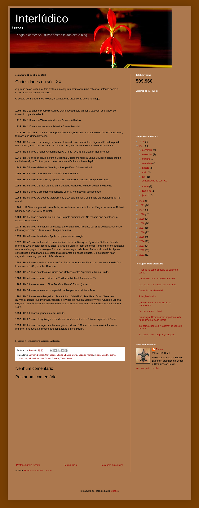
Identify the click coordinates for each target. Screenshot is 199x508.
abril (144, 177)
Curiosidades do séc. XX (154, 180)
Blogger (114, 491)
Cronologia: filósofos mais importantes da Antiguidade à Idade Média (160, 318)
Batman (32, 355)
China (74, 355)
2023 (142, 201)
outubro (146, 159)
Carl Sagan (50, 355)
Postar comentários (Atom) (38, 470)
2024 (142, 146)
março (145, 186)
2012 (142, 250)
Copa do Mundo (85, 355)
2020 (142, 214)
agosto (146, 168)
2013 (142, 246)
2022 (142, 205)
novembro (147, 154)
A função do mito (147, 296)
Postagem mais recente (28, 465)
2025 (142, 141)
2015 (142, 237)
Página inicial (70, 465)
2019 (142, 218)
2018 (142, 223)
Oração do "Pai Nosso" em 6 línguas (157, 284)
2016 (142, 232)
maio (145, 172)
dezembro (147, 150)
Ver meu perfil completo (148, 368)
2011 (142, 255)
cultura (97, 355)
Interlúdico (41, 18)
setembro (147, 163)
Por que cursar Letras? (150, 311)
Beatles (40, 355)
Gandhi (105, 355)
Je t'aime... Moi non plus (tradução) (157, 334)
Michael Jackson (36, 358)
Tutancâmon (66, 358)
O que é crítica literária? (151, 290)
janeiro (146, 195)
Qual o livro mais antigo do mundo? (157, 278)
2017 (142, 228)
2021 (142, 210)
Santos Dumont (52, 358)
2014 (142, 241)
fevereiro (147, 191)
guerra (112, 355)
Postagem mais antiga (112, 465)
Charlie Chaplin (64, 355)
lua (26, 358)
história (20, 358)
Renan (159, 349)
